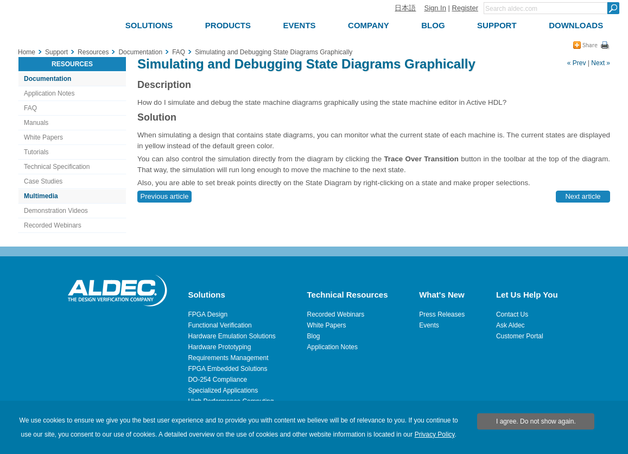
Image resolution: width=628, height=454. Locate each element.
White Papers (43, 137)
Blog (313, 336)
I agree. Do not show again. (536, 421)
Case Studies (43, 181)
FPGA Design (207, 314)
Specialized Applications (223, 390)
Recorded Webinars (52, 225)
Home (26, 52)
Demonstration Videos (56, 211)
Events (429, 325)
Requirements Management (228, 358)
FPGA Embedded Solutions (227, 369)
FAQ (30, 108)
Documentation (47, 79)
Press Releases (442, 314)
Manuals (36, 123)
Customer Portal (519, 336)
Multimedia (41, 196)
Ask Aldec (510, 325)
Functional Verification (219, 325)
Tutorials (36, 152)
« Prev (576, 63)
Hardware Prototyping (219, 347)
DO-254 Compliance (217, 379)
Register (465, 8)
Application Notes (49, 93)
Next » (600, 63)
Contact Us (512, 314)
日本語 (405, 8)
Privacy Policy (435, 434)
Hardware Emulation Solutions (231, 336)
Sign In (435, 8)
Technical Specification (57, 167)
